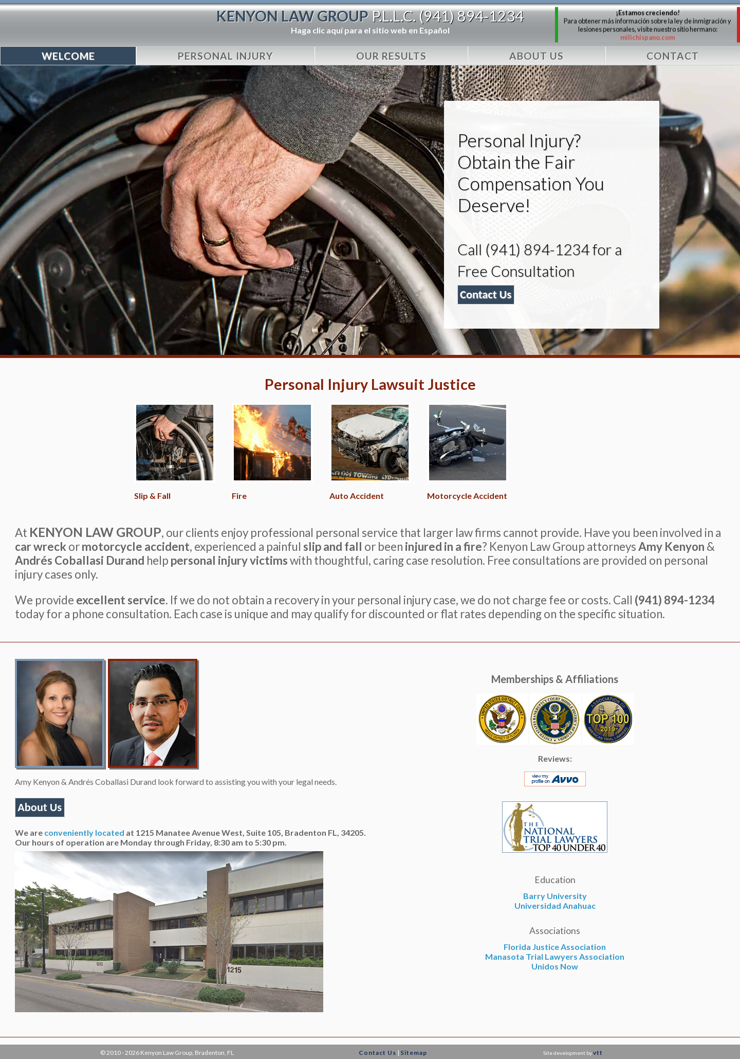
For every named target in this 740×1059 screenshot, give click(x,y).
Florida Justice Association (555, 947)
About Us (536, 56)
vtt (598, 1052)
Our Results (391, 56)
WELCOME (68, 56)
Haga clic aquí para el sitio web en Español (370, 30)
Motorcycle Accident (467, 495)
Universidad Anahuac (555, 905)
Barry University (555, 896)
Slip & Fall (152, 495)
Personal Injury (225, 56)
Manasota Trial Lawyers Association (554, 956)
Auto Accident (356, 495)
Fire (239, 495)
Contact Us (377, 1052)
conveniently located (84, 832)
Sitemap (413, 1052)
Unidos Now (554, 966)
